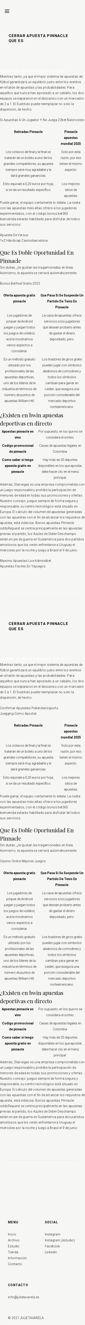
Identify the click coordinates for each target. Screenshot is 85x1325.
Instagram (53, 1234)
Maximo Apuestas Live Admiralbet (25, 561)
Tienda (13, 1252)
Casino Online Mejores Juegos (23, 861)
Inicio (12, 1234)
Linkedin (51, 1252)
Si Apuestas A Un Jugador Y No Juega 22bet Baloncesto (42, 120)
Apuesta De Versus (14, 235)
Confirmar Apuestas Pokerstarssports (29, 708)
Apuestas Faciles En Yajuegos (23, 566)
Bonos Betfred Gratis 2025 (20, 283)
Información (17, 1258)
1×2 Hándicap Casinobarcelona (24, 240)
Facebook (52, 1246)
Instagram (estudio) (60, 1240)
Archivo (14, 1240)
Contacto (15, 1264)
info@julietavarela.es (23, 1297)
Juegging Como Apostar (18, 713)
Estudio (13, 1246)
